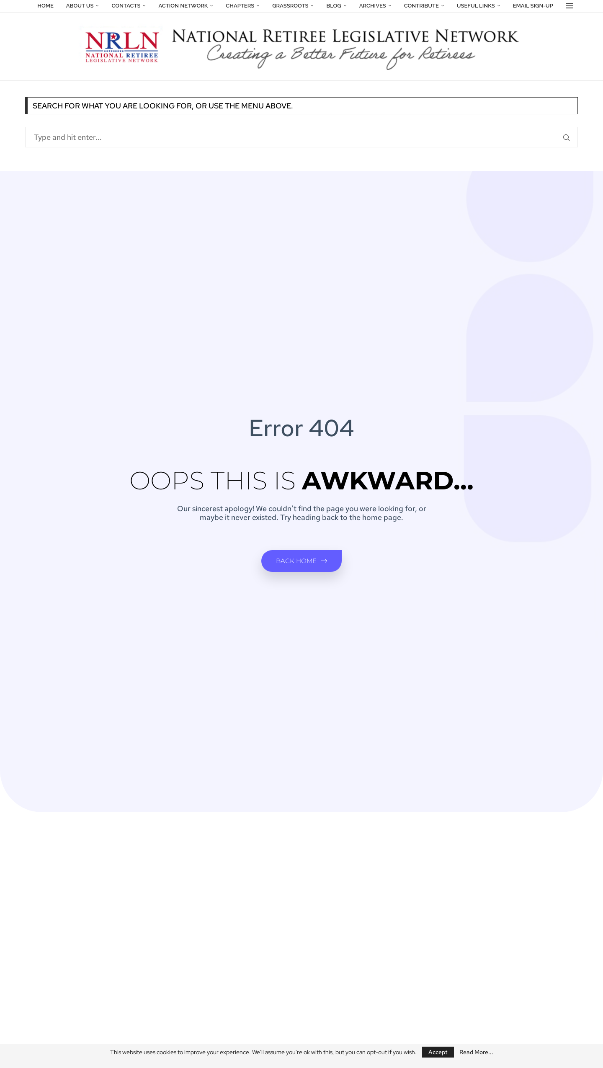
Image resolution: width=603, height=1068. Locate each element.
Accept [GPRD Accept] (438, 1052)
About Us (80, 6)
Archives (372, 6)
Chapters (240, 6)
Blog (333, 6)
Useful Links (476, 6)
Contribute (421, 6)
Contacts (125, 6)
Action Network (183, 6)
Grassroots (290, 6)
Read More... (476, 1052)
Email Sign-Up (533, 6)
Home (45, 6)
